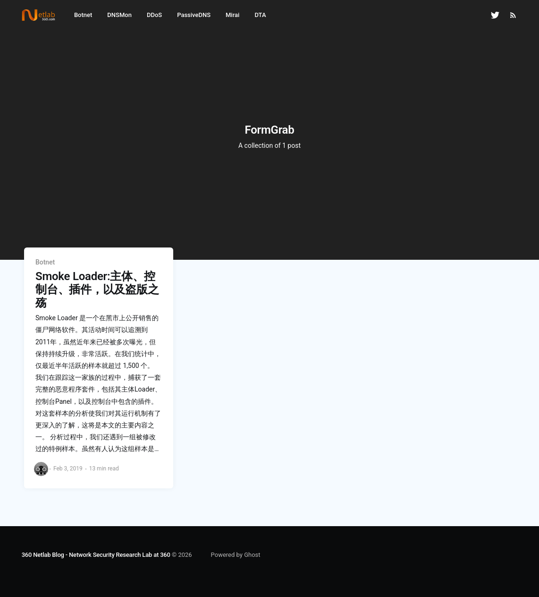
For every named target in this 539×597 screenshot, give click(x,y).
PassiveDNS (194, 14)
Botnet (83, 14)
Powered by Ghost (236, 554)
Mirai (232, 14)
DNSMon (119, 14)
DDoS (154, 14)
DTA (260, 14)
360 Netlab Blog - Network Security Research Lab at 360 (96, 554)
